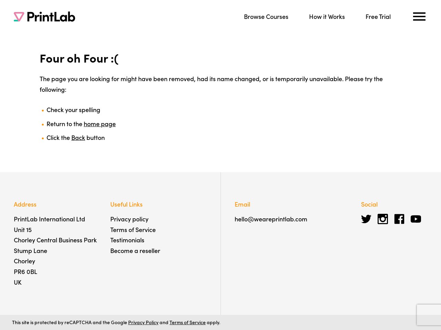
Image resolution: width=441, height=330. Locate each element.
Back (78, 137)
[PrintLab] (44, 16)
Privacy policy (129, 218)
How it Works (327, 16)
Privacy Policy (143, 322)
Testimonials (127, 239)
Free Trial (378, 16)
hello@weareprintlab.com (271, 218)
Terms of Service (133, 229)
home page (100, 123)
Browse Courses (266, 16)
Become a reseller (135, 250)
